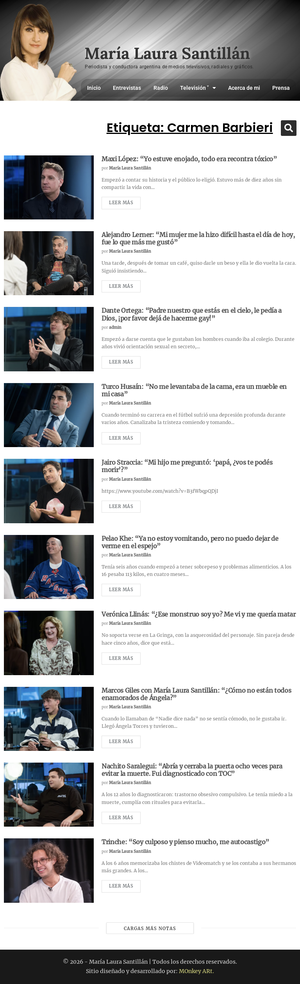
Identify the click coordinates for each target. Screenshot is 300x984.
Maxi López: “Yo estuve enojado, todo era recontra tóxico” (189, 159)
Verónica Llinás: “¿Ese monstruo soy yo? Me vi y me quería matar (199, 614)
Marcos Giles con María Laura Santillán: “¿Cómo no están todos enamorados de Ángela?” (196, 694)
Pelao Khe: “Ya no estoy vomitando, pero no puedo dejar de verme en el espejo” (190, 542)
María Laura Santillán (130, 168)
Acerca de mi (244, 88)
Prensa (281, 88)
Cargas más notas (150, 928)
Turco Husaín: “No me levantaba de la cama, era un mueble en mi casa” (194, 390)
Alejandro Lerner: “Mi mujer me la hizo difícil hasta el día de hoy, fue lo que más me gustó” (198, 238)
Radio (161, 88)
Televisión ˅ (198, 87)
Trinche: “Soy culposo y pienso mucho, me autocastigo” (185, 842)
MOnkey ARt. (196, 971)
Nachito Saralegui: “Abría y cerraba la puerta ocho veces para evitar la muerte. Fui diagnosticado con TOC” (192, 769)
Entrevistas (127, 88)
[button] (288, 128)
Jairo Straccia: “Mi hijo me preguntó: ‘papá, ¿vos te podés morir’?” (187, 466)
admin (115, 327)
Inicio (94, 88)
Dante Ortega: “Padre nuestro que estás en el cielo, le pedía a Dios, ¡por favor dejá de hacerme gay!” (192, 314)
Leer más (121, 202)
